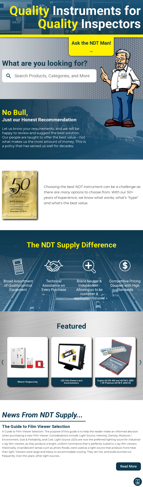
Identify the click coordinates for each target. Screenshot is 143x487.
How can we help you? (91, 50)
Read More (128, 470)
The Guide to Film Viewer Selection (36, 430)
